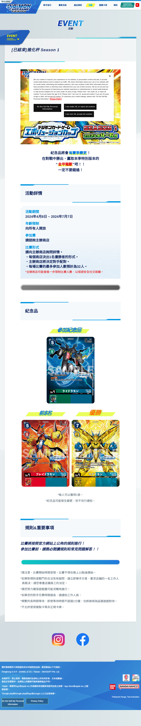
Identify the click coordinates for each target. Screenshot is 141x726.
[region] (71, 97)
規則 (116, 5)
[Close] (110, 76)
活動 (91, 5)
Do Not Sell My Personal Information (13, 718)
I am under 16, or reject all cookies (80, 106)
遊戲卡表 (103, 5)
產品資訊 (78, 5)
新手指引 (47, 5)
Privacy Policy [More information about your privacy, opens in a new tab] (55, 99)
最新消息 (63, 5)
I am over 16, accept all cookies (78, 114)
